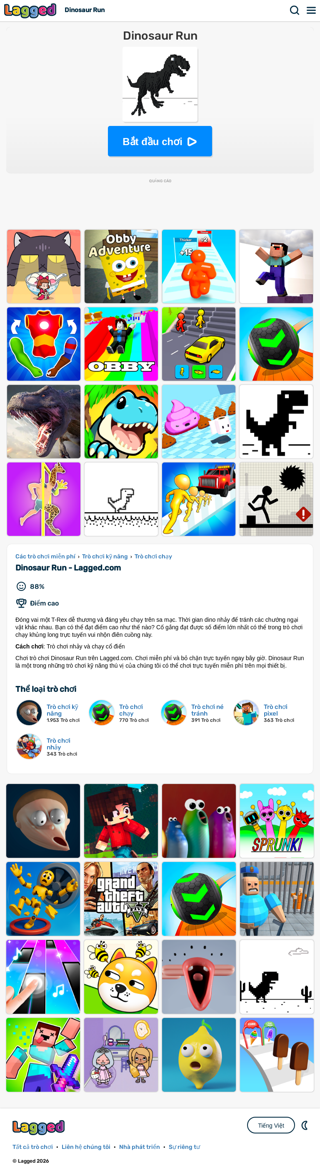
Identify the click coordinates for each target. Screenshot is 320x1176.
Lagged (31, 10)
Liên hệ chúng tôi (86, 1147)
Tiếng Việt (271, 1125)
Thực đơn (311, 10)
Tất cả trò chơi (32, 1147)
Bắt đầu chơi (152, 141)
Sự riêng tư (184, 1147)
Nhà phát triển (139, 1147)
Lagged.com (39, 1127)
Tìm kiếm (295, 10)
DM (305, 1125)
